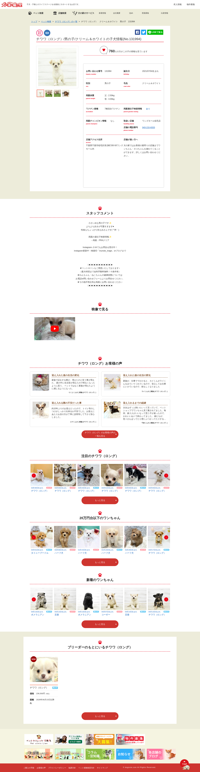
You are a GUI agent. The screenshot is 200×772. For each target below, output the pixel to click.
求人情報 (177, 4)
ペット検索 (46, 21)
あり (148, 109)
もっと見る (100, 500)
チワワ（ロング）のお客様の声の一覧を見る (100, 434)
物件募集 (191, 4)
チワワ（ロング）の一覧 (66, 21)
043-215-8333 (148, 127)
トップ (34, 21)
